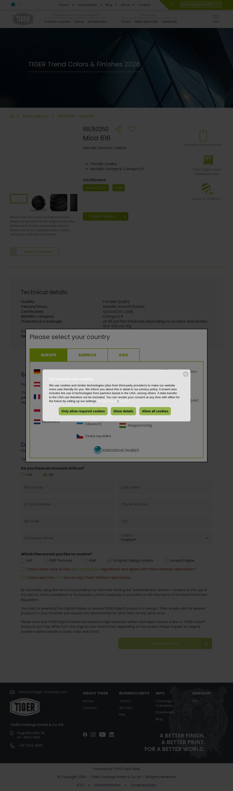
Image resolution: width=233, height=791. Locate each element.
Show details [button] (123, 411)
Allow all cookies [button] (155, 411)
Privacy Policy (107, 401)
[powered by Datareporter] (186, 376)
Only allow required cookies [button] (83, 411)
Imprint (124, 401)
